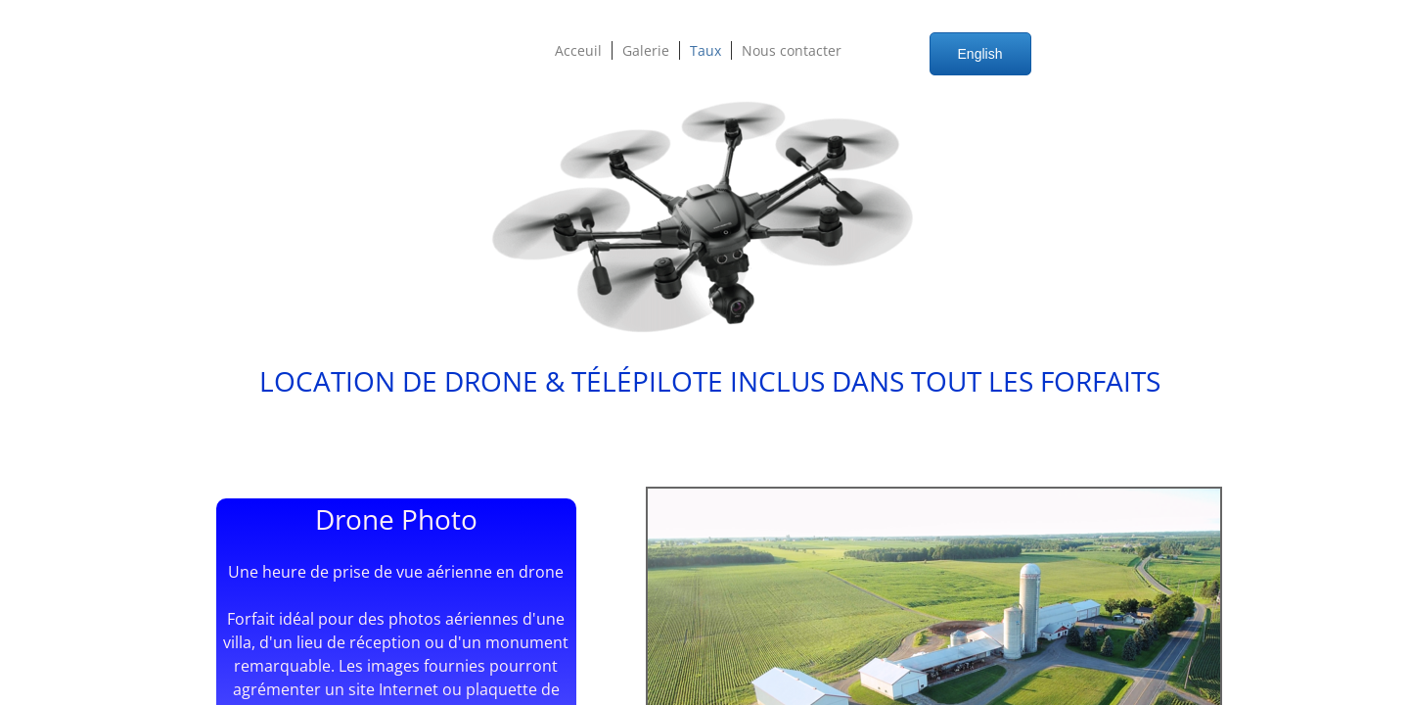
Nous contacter (791, 50)
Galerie (645, 50)
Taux (705, 50)
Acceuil (578, 50)
